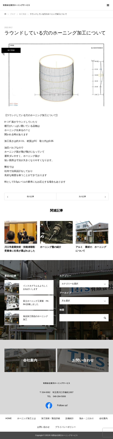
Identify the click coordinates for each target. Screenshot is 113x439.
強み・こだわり (86, 418)
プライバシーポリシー (65, 427)
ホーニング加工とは (26, 418)
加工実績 (11, 50)
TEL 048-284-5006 (56, 396)
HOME (8, 418)
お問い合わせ (43, 427)
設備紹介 (69, 418)
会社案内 (103, 418)
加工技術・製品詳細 (50, 418)
